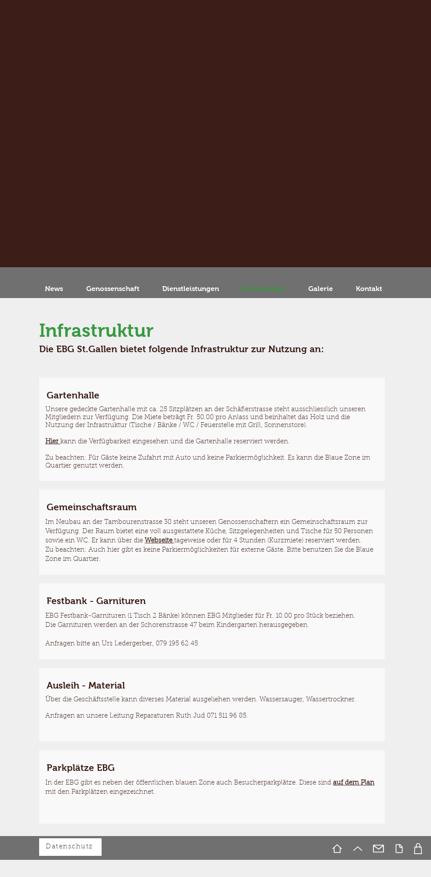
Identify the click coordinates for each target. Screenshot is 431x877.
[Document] (399, 848)
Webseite (159, 541)
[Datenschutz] (70, 847)
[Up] (357, 848)
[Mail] (378, 848)
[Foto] (418, 848)
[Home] (337, 848)
